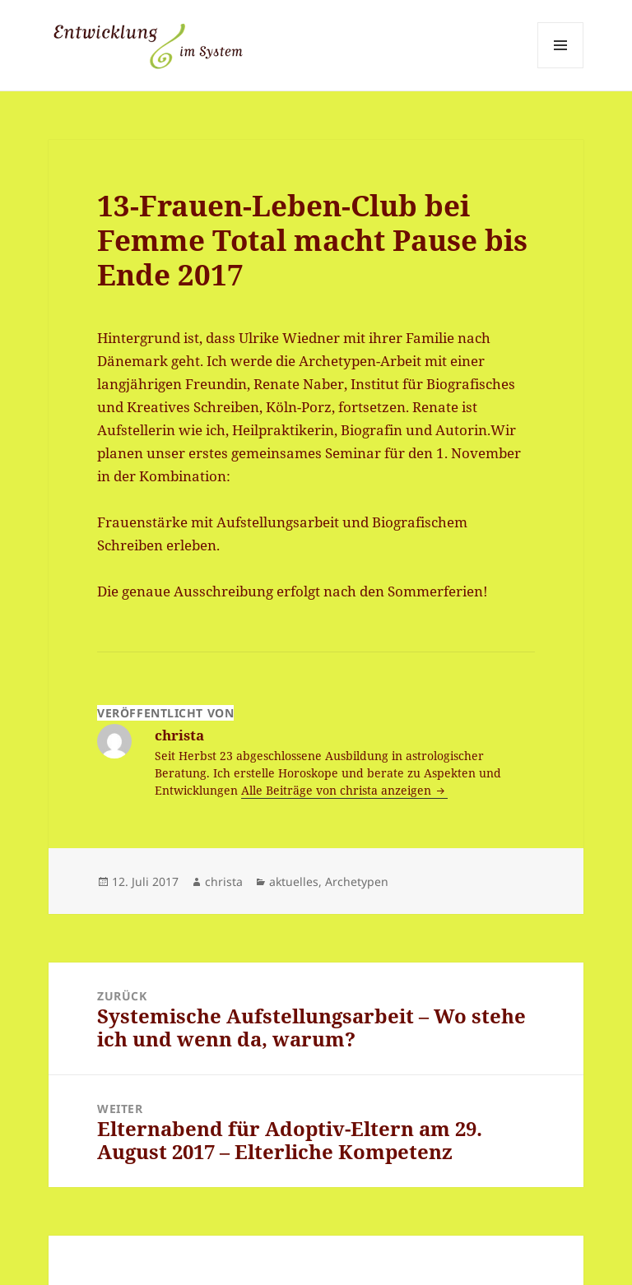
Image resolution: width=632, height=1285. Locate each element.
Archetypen (356, 881)
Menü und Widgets (560, 67)
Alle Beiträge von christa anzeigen (337, 790)
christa (224, 881)
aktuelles (293, 881)
